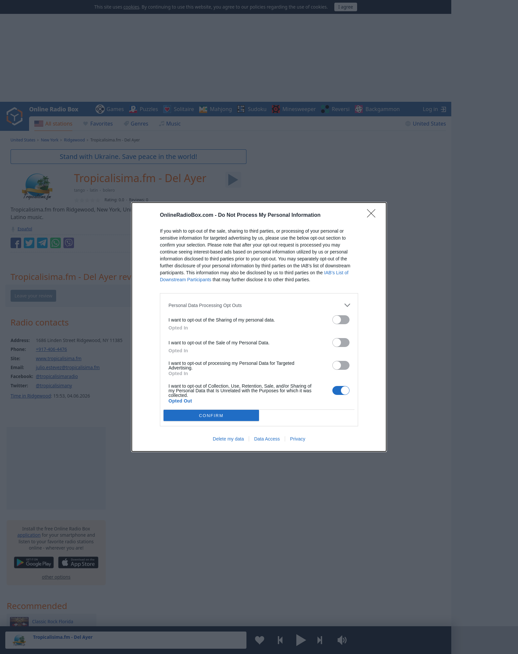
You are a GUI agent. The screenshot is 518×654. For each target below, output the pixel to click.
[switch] (341, 319)
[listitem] (259, 305)
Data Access (267, 439)
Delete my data (228, 439)
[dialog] (259, 327)
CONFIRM (211, 415)
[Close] (373, 215)
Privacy (297, 439)
